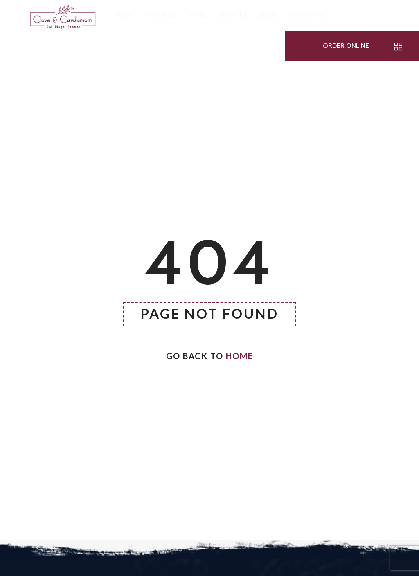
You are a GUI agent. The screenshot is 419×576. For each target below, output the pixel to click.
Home (239, 356)
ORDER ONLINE (346, 46)
